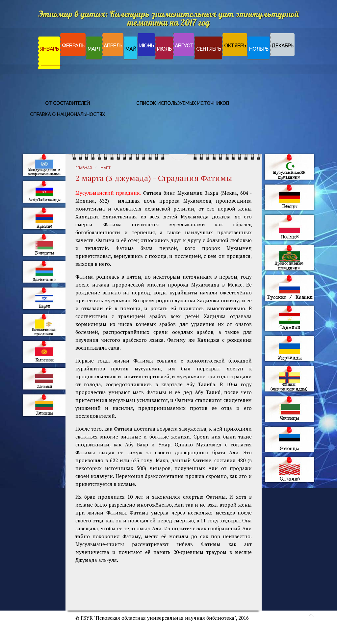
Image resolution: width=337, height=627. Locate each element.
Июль (164, 49)
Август (184, 46)
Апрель (113, 46)
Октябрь (235, 46)
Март (94, 49)
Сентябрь (208, 49)
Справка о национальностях (67, 114)
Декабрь (283, 46)
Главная (83, 168)
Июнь (146, 46)
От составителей (67, 103)
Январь (49, 49)
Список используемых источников (182, 103)
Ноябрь (259, 49)
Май (130, 49)
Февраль (73, 46)
